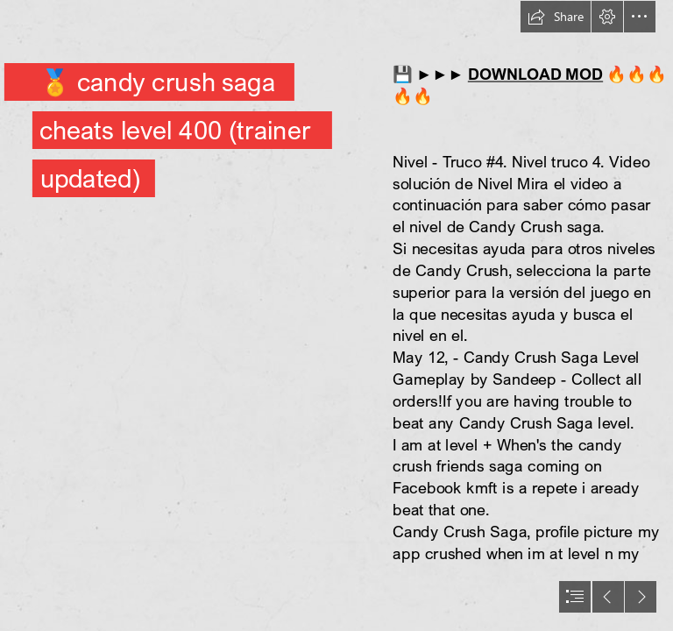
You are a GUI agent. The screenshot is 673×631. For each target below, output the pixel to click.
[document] (336, 315)
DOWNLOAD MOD (535, 74)
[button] (556, 16)
